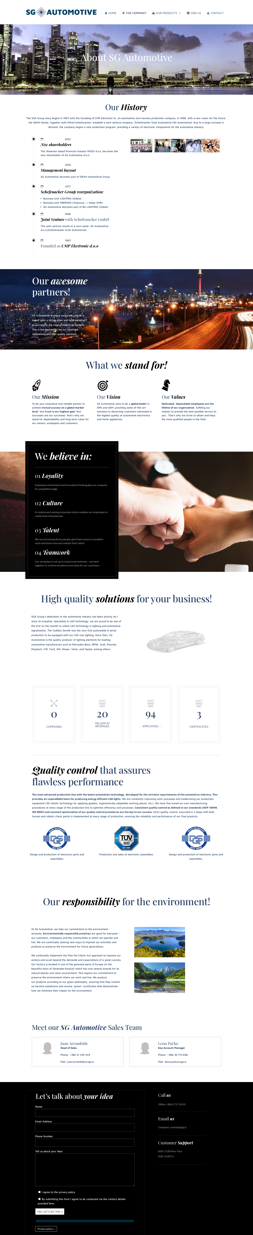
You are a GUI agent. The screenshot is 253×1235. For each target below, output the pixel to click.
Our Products (168, 13)
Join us (196, 13)
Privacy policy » (46, 1228)
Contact (217, 13)
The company (136, 13)
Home (112, 13)
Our (45, 397)
